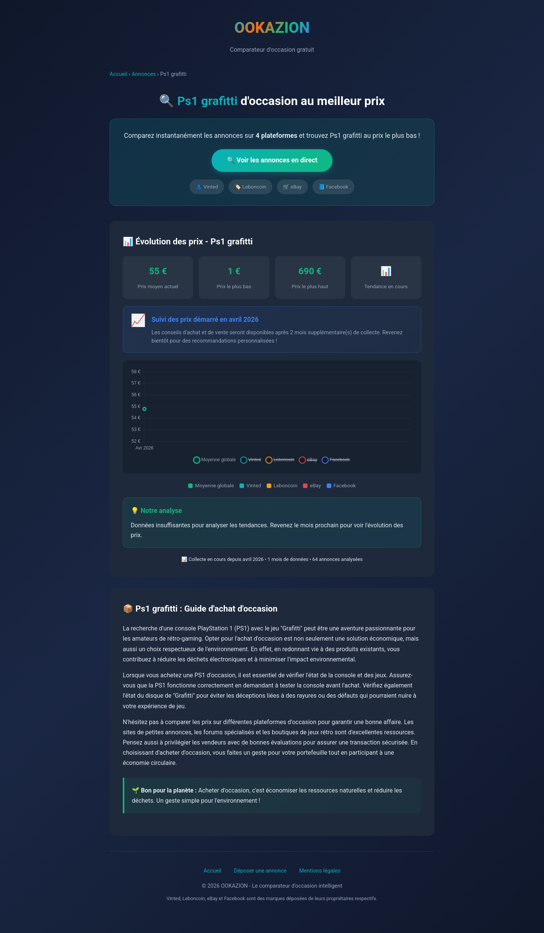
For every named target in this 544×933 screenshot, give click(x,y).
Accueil (118, 74)
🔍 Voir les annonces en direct (272, 160)
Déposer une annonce (260, 871)
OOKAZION (272, 28)
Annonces (143, 74)
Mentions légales (319, 871)
